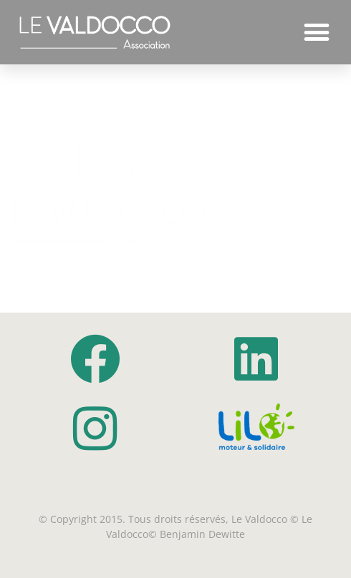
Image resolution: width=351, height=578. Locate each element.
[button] (316, 32)
